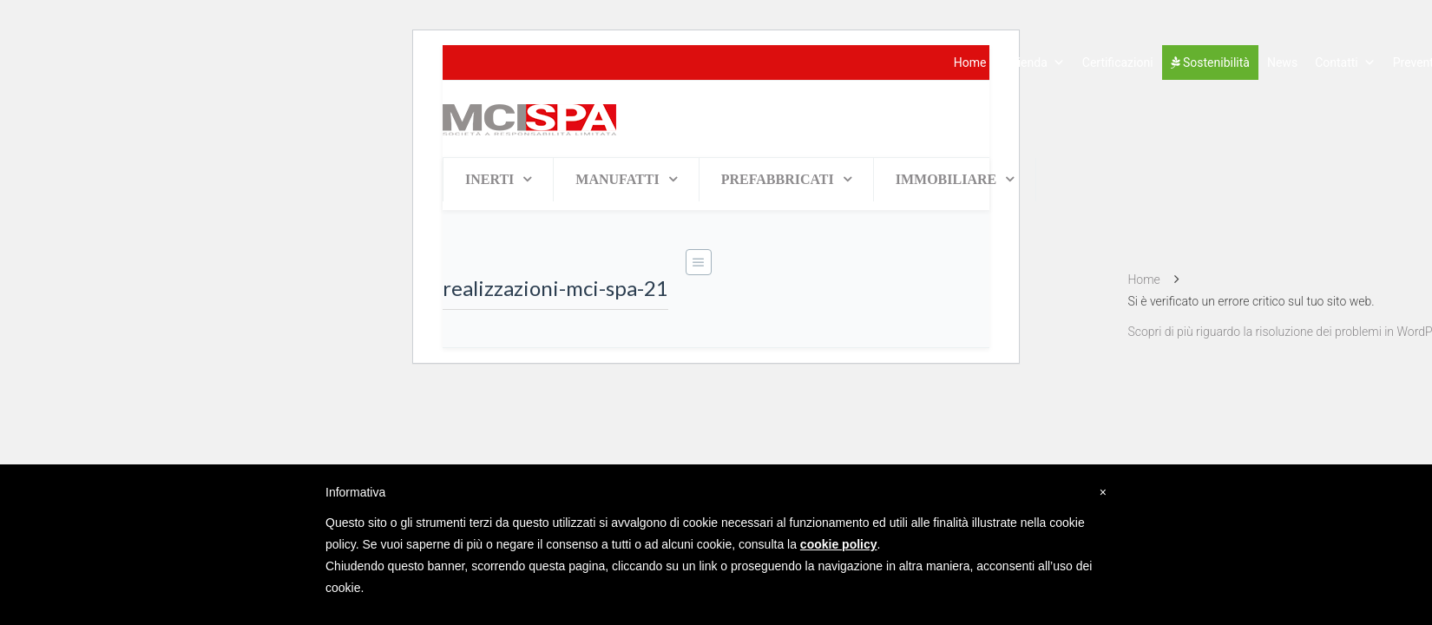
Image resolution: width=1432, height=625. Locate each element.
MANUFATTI (617, 179)
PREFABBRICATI (777, 179)
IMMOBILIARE (946, 179)
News (1282, 62)
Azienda (1034, 62)
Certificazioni (1117, 62)
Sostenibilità (1210, 62)
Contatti (1345, 62)
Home (970, 62)
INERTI (489, 179)
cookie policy (838, 544)
